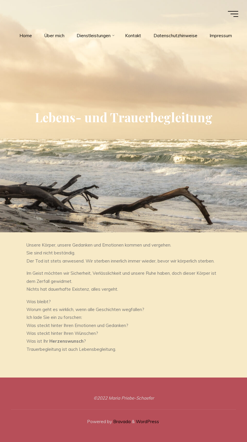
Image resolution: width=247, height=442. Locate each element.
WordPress (147, 421)
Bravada (121, 421)
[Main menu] (233, 14)
